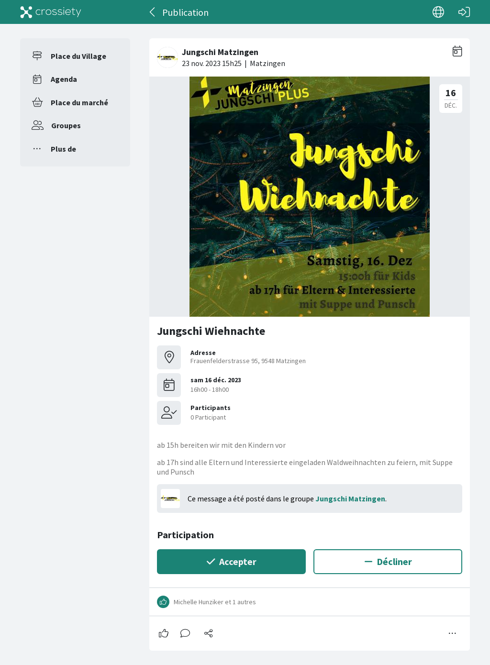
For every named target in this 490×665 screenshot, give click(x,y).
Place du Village (78, 56)
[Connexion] (464, 12)
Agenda (64, 79)
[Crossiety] (50, 12)
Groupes (66, 125)
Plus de (63, 149)
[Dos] (153, 12)
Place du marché (79, 102)
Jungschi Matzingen (350, 498)
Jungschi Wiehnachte (211, 330)
